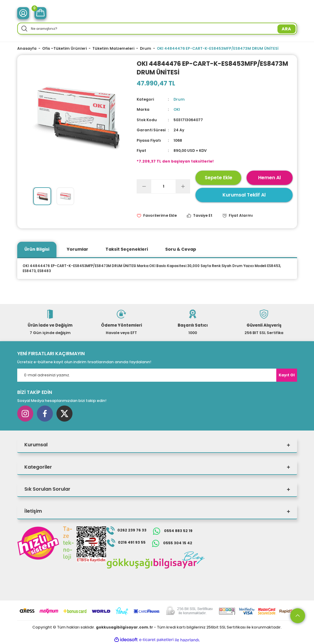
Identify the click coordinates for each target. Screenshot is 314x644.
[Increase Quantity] (183, 186)
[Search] (157, 29)
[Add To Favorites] (157, 216)
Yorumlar (77, 249)
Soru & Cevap (180, 249)
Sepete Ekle (218, 177)
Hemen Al (269, 177)
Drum (179, 99)
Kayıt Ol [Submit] (287, 375)
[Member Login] (23, 13)
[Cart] (40, 13)
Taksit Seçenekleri (126, 249)
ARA (286, 29)
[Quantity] (163, 186)
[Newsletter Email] (157, 375)
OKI (176, 109)
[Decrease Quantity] (144, 186)
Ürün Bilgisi (36, 249)
